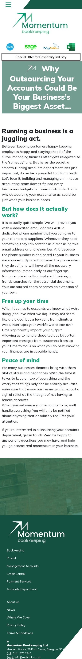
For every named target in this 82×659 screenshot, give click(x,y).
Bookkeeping (15, 550)
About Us (13, 602)
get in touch (32, 435)
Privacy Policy (16, 625)
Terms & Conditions (20, 633)
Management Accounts (23, 566)
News (11, 610)
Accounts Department (22, 589)
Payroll (11, 558)
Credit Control (16, 574)
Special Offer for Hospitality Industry (41, 57)
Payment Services (19, 581)
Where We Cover (18, 617)
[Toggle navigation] (8, 4)
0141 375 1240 (22, 653)
